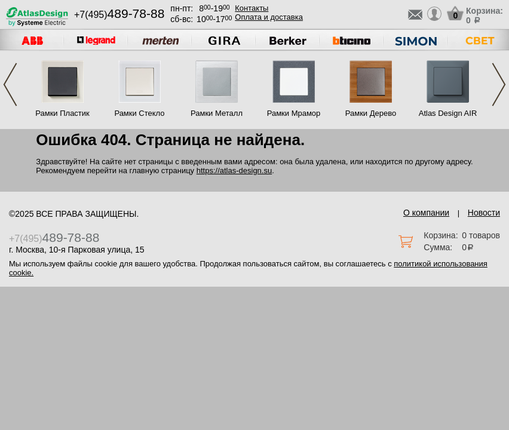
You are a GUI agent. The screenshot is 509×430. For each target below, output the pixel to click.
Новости (484, 212)
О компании (426, 212)
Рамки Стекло (139, 113)
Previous (10, 84)
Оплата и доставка (269, 17)
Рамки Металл (217, 113)
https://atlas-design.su (234, 170)
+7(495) (119, 15)
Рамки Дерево (370, 113)
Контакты (251, 8)
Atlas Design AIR (448, 113)
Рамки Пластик (62, 113)
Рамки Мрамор (294, 113)
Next (499, 84)
